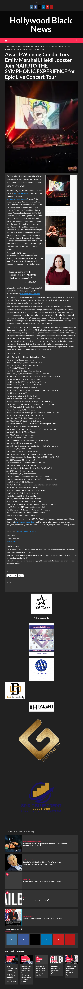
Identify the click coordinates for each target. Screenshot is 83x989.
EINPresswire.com (21, 193)
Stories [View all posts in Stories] (39, 841)
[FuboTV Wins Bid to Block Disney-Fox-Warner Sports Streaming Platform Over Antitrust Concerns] (13, 862)
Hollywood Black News (41, 24)
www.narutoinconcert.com (17, 199)
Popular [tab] (19, 831)
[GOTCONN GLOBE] (41, 669)
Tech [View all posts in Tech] (30, 879)
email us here (11, 541)
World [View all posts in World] (31, 916)
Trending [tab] (29, 831)
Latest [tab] (9, 831)
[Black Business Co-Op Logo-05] (15, 690)
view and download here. (26, 531)
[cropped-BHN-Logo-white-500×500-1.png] (41, 603)
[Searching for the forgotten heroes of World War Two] (13, 917)
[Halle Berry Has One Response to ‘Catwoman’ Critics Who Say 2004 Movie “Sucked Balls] (13, 843)
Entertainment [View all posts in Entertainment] (27, 841)
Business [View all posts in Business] (25, 859)
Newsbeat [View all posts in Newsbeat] (34, 841)
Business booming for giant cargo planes (37, 900)
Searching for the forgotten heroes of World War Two (42, 918)
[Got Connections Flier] (41, 639)
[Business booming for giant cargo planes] (13, 899)
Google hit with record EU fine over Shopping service (42, 881)
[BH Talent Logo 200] (41, 707)
